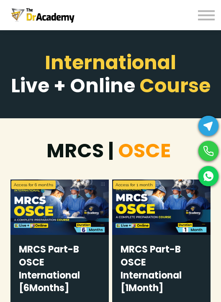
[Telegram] (208, 126)
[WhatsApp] (208, 176)
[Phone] (208, 151)
